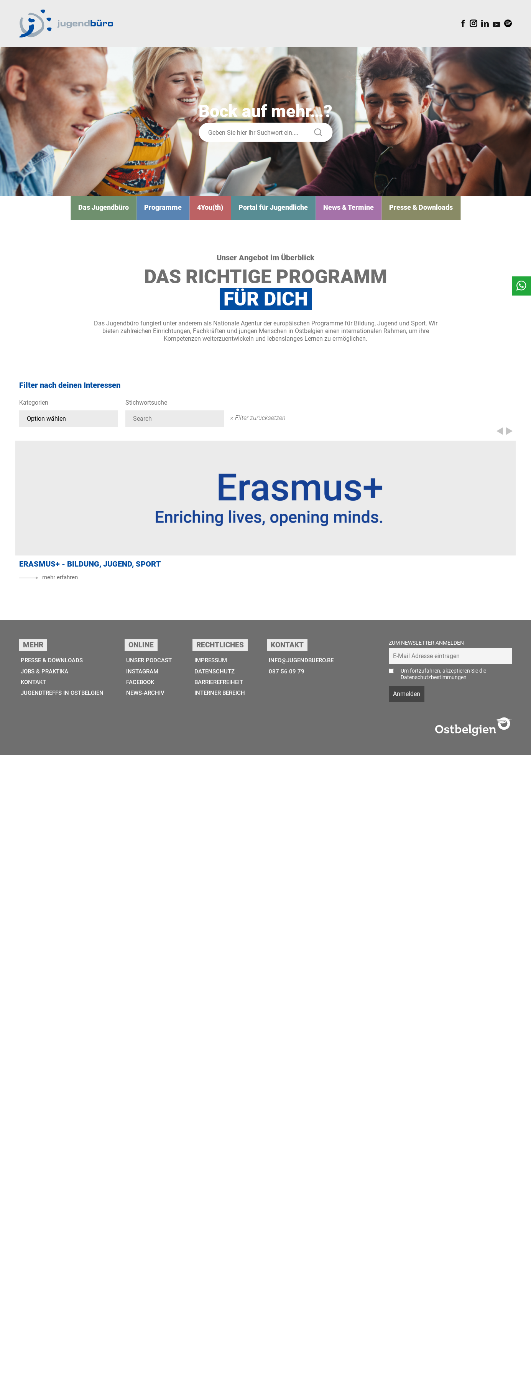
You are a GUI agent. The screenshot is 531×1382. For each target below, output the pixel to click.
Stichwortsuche (146, 406)
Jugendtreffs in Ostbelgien (64, 1321)
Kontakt (33, 1309)
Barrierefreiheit (223, 1309)
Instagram (146, 1298)
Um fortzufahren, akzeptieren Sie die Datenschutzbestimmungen (443, 1300)
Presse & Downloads (406, 211)
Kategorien (33, 406)
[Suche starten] (318, 136)
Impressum (213, 1287)
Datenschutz (217, 1298)
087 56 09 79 (288, 1298)
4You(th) (217, 211)
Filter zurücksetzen (260, 421)
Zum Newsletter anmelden (426, 1269)
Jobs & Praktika (45, 1298)
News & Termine (341, 211)
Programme (174, 211)
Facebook (143, 1309)
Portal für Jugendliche (274, 211)
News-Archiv (148, 1321)
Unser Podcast (152, 1287)
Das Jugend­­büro (120, 211)
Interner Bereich (223, 1321)
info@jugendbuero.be (305, 1287)
